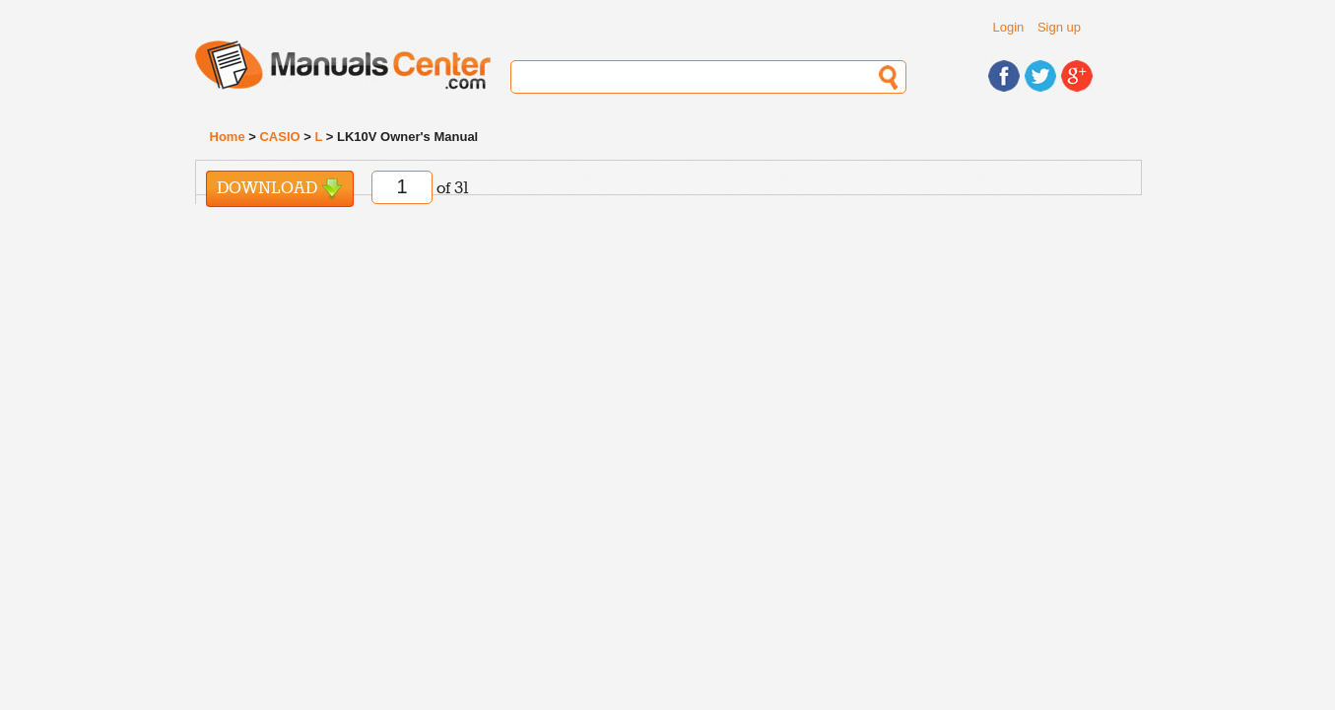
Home (227, 136)
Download (280, 189)
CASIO (279, 136)
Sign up (1059, 27)
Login (1009, 27)
